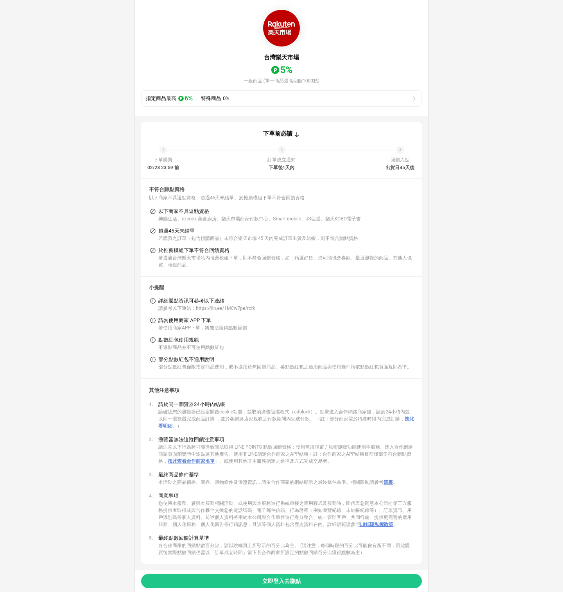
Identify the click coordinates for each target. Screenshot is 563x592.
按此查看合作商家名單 (191, 461)
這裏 (388, 482)
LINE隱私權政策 (376, 524)
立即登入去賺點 (281, 581)
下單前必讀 (277, 133)
